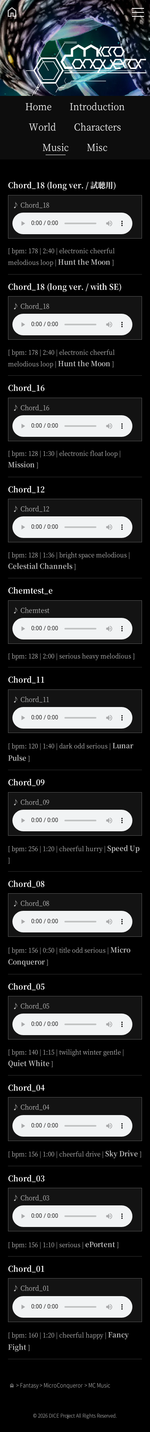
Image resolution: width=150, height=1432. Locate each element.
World (42, 126)
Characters (97, 126)
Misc (97, 146)
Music (55, 146)
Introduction (97, 106)
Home (38, 106)
